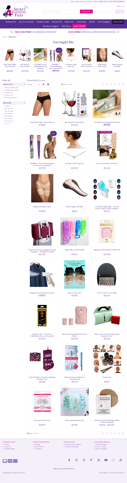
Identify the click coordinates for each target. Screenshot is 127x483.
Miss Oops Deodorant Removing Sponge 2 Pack (107, 335)
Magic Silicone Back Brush (74, 250)
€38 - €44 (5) (9, 121)
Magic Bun (107, 377)
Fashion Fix (11, 21)
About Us (6, 444)
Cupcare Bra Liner (75, 293)
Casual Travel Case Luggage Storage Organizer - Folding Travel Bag (42, 251)
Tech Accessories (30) (11, 97)
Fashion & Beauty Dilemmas (72, 444)
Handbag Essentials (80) (12, 90)
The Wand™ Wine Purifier (25, 65)
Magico (105, 472)
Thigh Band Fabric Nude (102, 65)
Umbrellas (81, 21)
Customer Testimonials (71, 446)
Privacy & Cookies (100, 446)
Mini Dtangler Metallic (117, 65)
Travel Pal (118, 21)
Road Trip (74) (9, 95)
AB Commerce (120, 472)
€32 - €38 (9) (9, 118)
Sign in (119, 6)
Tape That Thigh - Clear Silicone (9, 65)
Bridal (92, 21)
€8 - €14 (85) (9, 108)
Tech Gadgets (104, 21)
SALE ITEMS (79, 26)
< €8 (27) (7, 106)
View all (70, 84)
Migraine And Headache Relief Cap (107, 250)
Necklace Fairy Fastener (71, 65)
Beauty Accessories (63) (11, 87)
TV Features (37, 449)
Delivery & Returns (80, 1)
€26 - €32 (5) (9, 116)
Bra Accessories (26, 21)
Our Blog (89, 1)
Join (123, 6)
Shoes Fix (69, 21)
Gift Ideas (66, 26)
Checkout (119, 12)
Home (72, 1)
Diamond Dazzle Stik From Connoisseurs (74, 378)
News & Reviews (38, 446)
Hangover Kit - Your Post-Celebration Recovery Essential (42, 335)
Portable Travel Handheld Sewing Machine (40, 66)
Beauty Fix (57, 21)
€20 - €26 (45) (9, 113)
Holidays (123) (9, 92)
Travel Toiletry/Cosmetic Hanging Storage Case (42, 378)
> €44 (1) (7, 123)
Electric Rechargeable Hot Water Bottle (74, 335)
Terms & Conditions (100, 449)
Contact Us (96, 1)
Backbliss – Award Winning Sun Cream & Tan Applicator (55, 67)
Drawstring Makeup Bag (74, 420)
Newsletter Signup (9, 449)
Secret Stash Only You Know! (87, 65)
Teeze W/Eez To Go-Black (107, 293)
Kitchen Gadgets (51, 26)
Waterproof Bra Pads (42, 420)
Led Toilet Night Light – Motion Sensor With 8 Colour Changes (107, 207)
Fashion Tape (43, 21)
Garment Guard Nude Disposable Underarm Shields (106, 421)
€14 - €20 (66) (9, 111)
